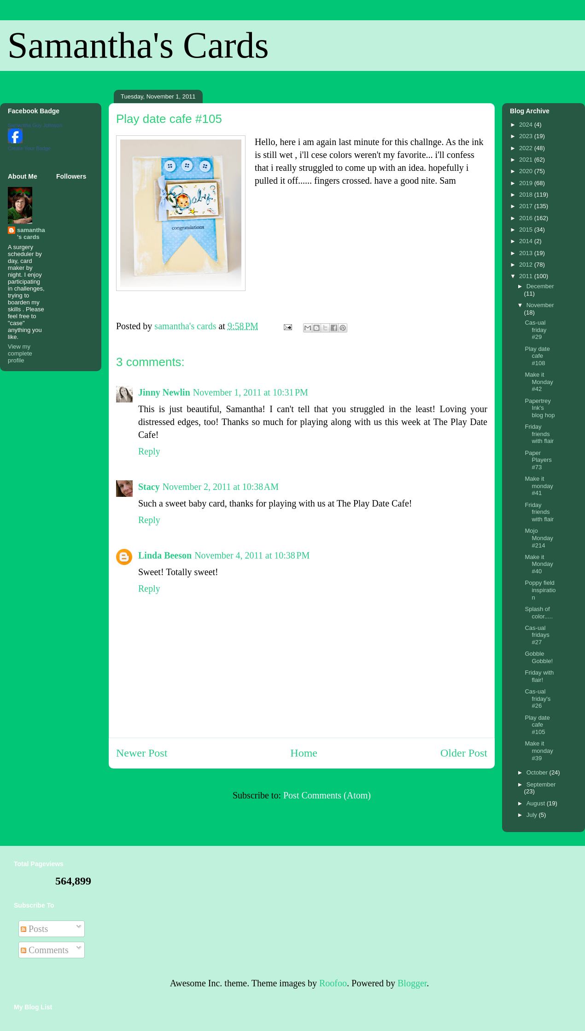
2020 (526, 171)
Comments (45, 950)
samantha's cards (31, 233)
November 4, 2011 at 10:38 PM (252, 555)
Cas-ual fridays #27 (537, 635)
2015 (526, 229)
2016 (526, 218)
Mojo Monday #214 (539, 537)
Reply (149, 451)
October (538, 772)
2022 (526, 148)
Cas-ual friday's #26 (537, 698)
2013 (526, 253)
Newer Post (141, 753)
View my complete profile (20, 353)
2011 (526, 276)
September (541, 784)
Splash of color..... (539, 613)
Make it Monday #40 (539, 564)
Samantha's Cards (138, 45)
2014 (526, 241)
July (532, 814)
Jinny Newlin (164, 392)
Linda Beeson (165, 555)
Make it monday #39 (539, 750)
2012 (526, 264)
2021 (526, 159)
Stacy (149, 487)
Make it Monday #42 (539, 381)
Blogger (412, 983)
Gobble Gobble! (539, 657)
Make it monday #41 (539, 485)
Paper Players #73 (538, 460)
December (540, 286)
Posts (34, 929)
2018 (526, 194)
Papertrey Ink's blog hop (540, 408)
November (540, 305)
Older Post (463, 753)
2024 (526, 124)
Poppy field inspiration (540, 589)
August (536, 803)
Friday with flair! (539, 676)
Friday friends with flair (539, 433)
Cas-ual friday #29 (535, 329)
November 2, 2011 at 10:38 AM (221, 487)
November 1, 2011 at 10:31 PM (250, 392)
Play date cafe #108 (537, 356)
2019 (526, 183)
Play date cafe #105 (537, 724)
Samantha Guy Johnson (35, 125)
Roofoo (333, 983)
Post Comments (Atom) (327, 795)
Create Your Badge (29, 148)
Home (303, 753)
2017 (526, 206)
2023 (526, 136)
